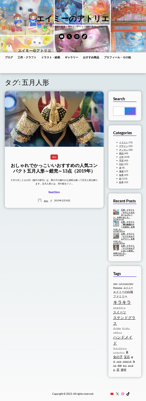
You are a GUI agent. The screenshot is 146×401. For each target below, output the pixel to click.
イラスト (123, 142)
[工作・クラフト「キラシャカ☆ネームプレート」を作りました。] (116, 212)
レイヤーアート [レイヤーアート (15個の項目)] (119, 352)
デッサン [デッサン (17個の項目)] (126, 328)
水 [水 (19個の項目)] (114, 361)
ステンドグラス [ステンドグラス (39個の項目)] (124, 320)
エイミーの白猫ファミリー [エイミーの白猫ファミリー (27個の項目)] (123, 294)
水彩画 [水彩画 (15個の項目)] (118, 362)
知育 (121, 175)
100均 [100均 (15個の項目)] (115, 284)
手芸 (121, 160)
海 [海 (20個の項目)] (134, 361)
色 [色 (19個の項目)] (114, 370)
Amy (46, 201)
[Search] (130, 111)
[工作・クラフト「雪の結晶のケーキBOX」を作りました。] (116, 224)
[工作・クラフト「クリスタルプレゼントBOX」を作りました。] (116, 248)
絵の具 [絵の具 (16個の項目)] (130, 366)
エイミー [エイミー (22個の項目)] (128, 287)
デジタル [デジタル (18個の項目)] (117, 328)
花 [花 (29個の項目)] (117, 369)
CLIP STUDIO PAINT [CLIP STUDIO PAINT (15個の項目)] (126, 284)
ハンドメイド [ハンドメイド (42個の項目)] (123, 340)
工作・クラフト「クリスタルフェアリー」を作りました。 (124, 237)
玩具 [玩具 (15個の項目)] (114, 366)
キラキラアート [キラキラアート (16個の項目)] (119, 308)
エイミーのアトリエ (73, 18)
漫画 (121, 171)
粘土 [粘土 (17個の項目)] (125, 366)
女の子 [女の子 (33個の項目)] (118, 357)
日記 (121, 164)
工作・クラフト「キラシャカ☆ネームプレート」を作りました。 (124, 214)
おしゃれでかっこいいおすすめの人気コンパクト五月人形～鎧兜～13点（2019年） (54, 168)
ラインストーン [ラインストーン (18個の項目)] (120, 348)
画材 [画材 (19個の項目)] (120, 365)
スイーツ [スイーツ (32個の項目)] (119, 312)
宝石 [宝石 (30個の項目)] (127, 356)
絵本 (121, 182)
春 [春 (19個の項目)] (132, 357)
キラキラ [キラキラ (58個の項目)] (122, 302)
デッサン (123, 149)
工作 (121, 157)
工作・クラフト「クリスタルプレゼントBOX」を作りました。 (124, 249)
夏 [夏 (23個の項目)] (127, 352)
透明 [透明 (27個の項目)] (123, 369)
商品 (54, 157)
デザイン (123, 146)
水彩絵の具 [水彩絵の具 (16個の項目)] (127, 362)
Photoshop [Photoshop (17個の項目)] (117, 288)
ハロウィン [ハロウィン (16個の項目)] (117, 332)
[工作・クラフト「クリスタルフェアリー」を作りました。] (116, 236)
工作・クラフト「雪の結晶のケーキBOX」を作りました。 (124, 226)
